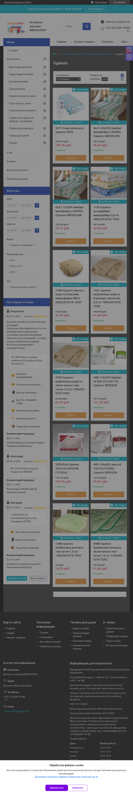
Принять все (57, 788)
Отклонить (77, 788)
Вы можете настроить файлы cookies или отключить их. (65, 777)
